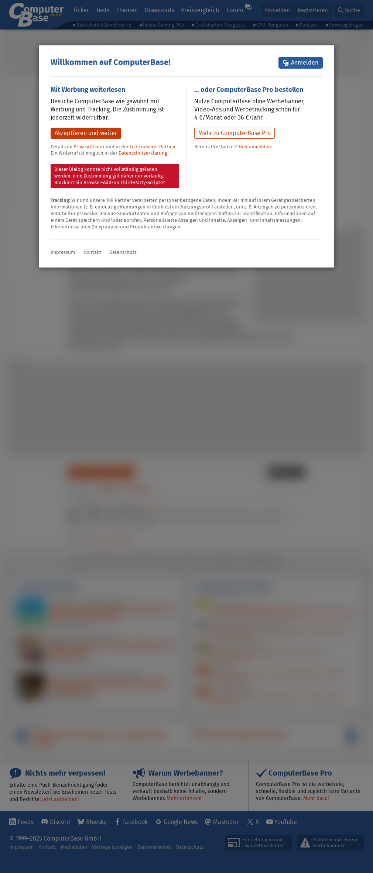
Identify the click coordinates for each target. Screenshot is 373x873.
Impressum (63, 252)
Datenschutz (123, 252)
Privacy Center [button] (89, 146)
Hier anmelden (255, 146)
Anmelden (304, 62)
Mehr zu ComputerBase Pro (234, 133)
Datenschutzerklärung (143, 152)
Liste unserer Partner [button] (152, 146)
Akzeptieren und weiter (86, 133)
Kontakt (92, 252)
